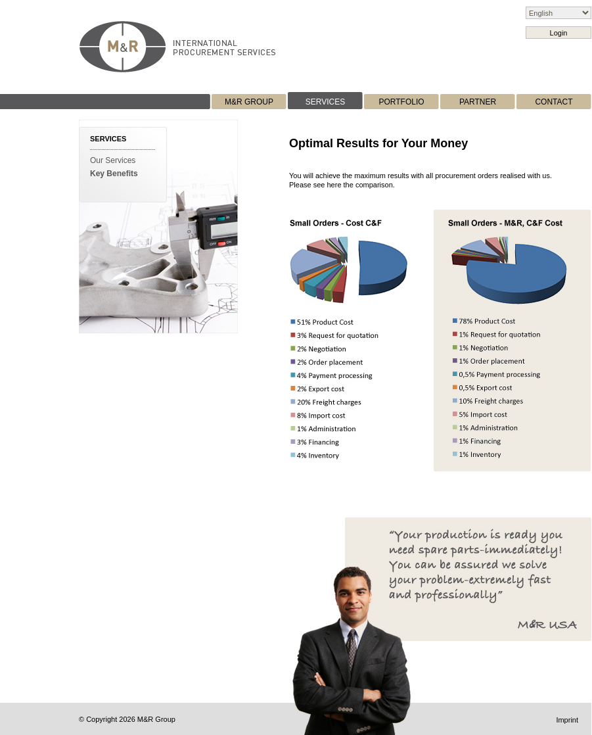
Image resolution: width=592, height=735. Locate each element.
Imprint (567, 720)
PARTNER (477, 102)
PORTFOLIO (401, 102)
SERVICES (325, 102)
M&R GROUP (249, 102)
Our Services (112, 160)
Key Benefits (114, 173)
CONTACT (553, 102)
